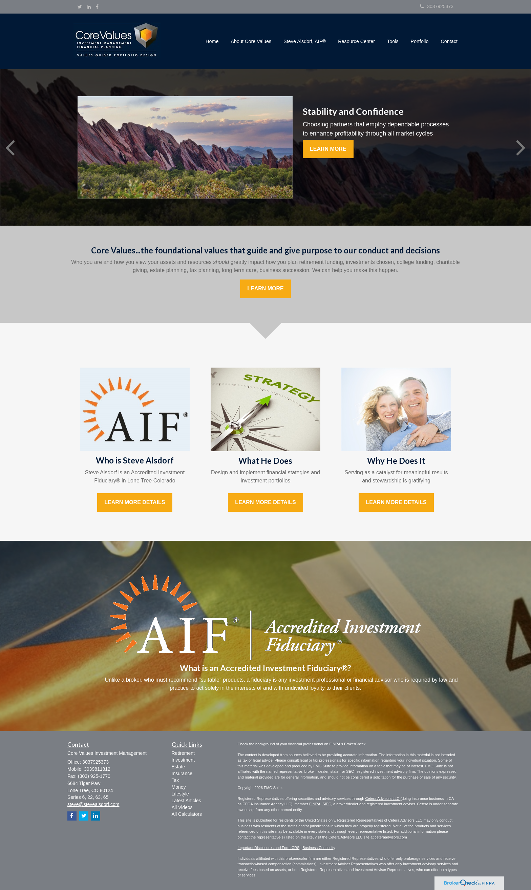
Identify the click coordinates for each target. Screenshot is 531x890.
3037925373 (436, 6)
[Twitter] (80, 6)
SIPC (326, 804)
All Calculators (187, 814)
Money (179, 787)
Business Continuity (318, 848)
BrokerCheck (355, 744)
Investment (183, 760)
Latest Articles (186, 800)
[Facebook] (97, 6)
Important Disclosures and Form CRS (269, 848)
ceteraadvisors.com (391, 837)
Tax (175, 780)
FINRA (314, 804)
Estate (178, 766)
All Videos (182, 807)
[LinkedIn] (89, 6)
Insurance (182, 773)
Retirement (183, 753)
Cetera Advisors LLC (383, 798)
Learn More (328, 149)
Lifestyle (180, 793)
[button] (251, 41)
